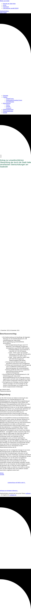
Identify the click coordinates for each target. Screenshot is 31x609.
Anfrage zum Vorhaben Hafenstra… (13, 490)
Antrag (8, 105)
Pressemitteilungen (8, 111)
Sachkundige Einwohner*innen (14, 100)
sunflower (28, 493)
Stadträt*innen (10, 98)
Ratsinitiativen (7, 103)
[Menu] (1, 156)
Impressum (6, 6)
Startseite (5, 95)
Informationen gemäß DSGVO (10, 8)
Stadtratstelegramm (8, 109)
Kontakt (5, 112)
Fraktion (5, 97)
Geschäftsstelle (10, 101)
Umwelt (2, 474)
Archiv (4, 5)
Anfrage (8, 106)
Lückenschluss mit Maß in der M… (12, 482)
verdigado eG (12, 495)
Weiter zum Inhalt (4, 1)
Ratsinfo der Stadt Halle (9, 3)
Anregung (8, 108)
